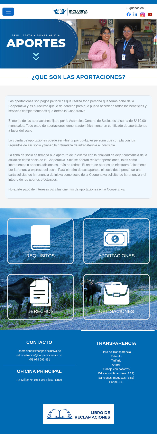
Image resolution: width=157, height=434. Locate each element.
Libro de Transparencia (116, 352)
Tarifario (116, 360)
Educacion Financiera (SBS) (116, 373)
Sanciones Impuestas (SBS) (116, 377)
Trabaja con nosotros (116, 369)
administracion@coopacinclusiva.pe (39, 355)
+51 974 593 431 (39, 359)
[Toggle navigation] (8, 12)
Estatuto (116, 356)
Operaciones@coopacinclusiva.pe (39, 351)
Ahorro (116, 364)
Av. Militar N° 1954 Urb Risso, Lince (39, 379)
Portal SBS (116, 382)
